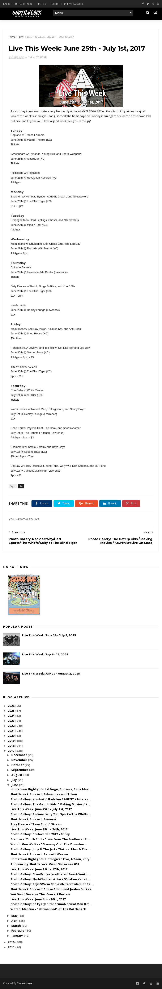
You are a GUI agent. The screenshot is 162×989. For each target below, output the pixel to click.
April (15, 921)
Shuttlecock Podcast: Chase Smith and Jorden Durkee (50, 890)
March (16, 926)
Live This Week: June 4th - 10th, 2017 (38, 899)
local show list (92, 111)
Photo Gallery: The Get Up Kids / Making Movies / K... (50, 804)
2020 (11, 736)
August (17, 775)
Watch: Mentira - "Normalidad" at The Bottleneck (48, 909)
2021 (11, 731)
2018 (11, 746)
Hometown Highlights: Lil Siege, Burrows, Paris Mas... (50, 790)
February (18, 931)
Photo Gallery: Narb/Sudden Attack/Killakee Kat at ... (50, 879)
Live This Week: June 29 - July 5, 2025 (49, 635)
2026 (11, 706)
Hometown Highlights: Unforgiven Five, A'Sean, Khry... (51, 859)
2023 (11, 721)
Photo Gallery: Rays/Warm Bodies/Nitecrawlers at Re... (51, 884)
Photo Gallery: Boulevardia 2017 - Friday (40, 834)
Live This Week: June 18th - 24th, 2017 (38, 829)
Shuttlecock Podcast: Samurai (33, 819)
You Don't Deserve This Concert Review (40, 894)
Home (12, 37)
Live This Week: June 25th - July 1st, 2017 (41, 809)
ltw (21, 37)
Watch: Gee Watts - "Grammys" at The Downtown (48, 844)
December (19, 755)
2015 (11, 947)
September (20, 770)
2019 (11, 741)
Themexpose (25, 983)
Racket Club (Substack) (17, 3)
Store (55, 3)
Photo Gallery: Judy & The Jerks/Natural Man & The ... (50, 849)
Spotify (41, 3)
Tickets (15, 144)
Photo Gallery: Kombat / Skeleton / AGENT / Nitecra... (50, 799)
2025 (11, 711)
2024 (11, 716)
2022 (11, 726)
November (19, 760)
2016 (11, 942)
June (15, 785)
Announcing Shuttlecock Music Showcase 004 (44, 865)
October (18, 765)
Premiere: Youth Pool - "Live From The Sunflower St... (50, 840)
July (14, 780)
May (14, 916)
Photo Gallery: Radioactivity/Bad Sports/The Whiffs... (50, 815)
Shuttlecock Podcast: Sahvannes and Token (43, 794)
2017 (11, 751)
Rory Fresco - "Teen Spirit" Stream (36, 824)
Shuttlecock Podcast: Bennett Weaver (39, 854)
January (17, 936)
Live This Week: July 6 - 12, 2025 (45, 654)
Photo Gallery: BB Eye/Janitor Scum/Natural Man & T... (51, 904)
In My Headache (73, 3)
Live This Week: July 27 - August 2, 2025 (51, 674)
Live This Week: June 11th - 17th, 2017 (38, 869)
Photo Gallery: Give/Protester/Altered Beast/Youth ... (50, 874)
